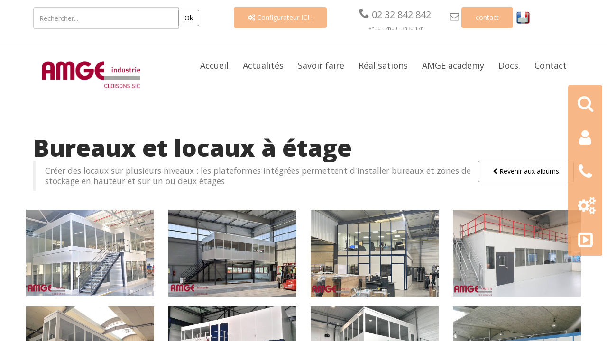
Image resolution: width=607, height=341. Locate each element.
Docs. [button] (509, 65)
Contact (550, 65)
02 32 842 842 (395, 14)
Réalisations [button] (383, 65)
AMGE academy (453, 65)
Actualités (263, 65)
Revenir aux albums (526, 171)
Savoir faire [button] (321, 65)
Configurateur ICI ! (280, 17)
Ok (188, 17)
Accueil (214, 65)
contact (487, 17)
